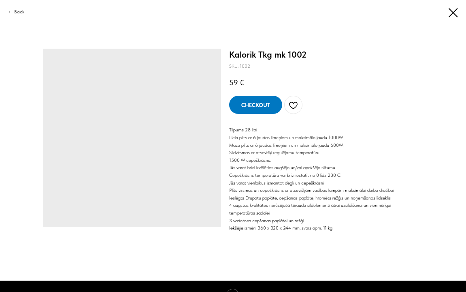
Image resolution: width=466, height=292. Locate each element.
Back (19, 12)
